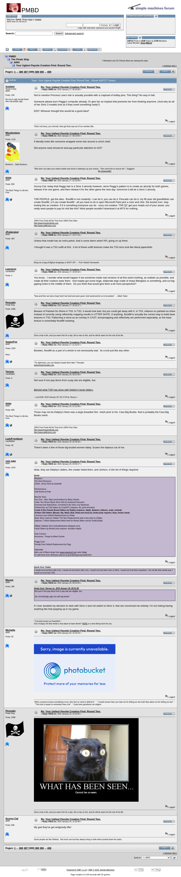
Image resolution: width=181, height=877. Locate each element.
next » (174, 66)
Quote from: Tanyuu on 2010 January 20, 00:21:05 (56, 588)
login (30, 19)
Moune (9, 580)
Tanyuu (9, 371)
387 (26, 71)
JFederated (11, 232)
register (38, 19)
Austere (10, 86)
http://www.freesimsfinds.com (46, 223)
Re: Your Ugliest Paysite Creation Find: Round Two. (71, 87)
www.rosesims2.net (68, 552)
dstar (8, 177)
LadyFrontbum (14, 438)
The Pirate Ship (20, 59)
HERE (84, 624)
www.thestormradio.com (44, 365)
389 (37, 71)
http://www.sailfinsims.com (45, 226)
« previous (166, 66)
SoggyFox (11, 341)
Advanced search (74, 33)
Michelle (10, 630)
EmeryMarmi (146, 43)
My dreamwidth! (104, 171)
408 (49, 71)
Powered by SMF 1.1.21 (77, 870)
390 (42, 71)
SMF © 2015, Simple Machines (101, 870)
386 (21, 71)
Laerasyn (10, 269)
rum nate (10, 461)
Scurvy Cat (11, 818)
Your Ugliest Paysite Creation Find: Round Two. (43, 65)
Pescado (10, 302)
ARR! (17, 62)
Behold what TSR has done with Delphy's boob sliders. (63, 389)
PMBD (12, 56)
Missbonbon (12, 132)
